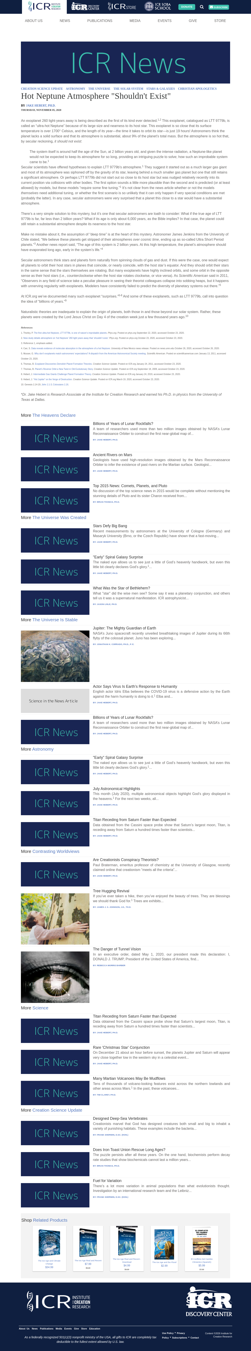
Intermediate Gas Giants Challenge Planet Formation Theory (62, 374)
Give (193, 21)
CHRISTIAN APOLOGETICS (197, 88)
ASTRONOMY (75, 88)
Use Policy (167, 1333)
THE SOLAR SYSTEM (128, 88)
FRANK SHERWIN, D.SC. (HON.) (112, 1135)
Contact (194, 1337)
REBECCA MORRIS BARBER (111, 965)
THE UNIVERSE (99, 88)
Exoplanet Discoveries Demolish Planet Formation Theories (63, 364)
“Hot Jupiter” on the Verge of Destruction (52, 379)
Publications (99, 21)
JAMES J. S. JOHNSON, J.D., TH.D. (114, 907)
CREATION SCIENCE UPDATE (42, 88)
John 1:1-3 (47, 384)
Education (94, 1328)
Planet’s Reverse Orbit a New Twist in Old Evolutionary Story (64, 369)
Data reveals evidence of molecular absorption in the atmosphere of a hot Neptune (70, 348)
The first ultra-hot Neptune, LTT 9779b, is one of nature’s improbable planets (70, 333)
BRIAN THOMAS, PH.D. (108, 502)
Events (164, 21)
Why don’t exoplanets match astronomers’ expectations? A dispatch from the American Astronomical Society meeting (90, 353)
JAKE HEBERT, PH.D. (41, 105)
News (65, 21)
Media (134, 21)
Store (220, 21)
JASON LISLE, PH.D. (107, 604)
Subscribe (219, 7)
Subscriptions (179, 1337)
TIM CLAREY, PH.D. (106, 1095)
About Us (34, 21)
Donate (186, 6)
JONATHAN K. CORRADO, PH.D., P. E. (115, 644)
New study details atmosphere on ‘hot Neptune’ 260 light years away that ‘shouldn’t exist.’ (66, 338)
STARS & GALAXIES (161, 88)
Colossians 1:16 (60, 384)
